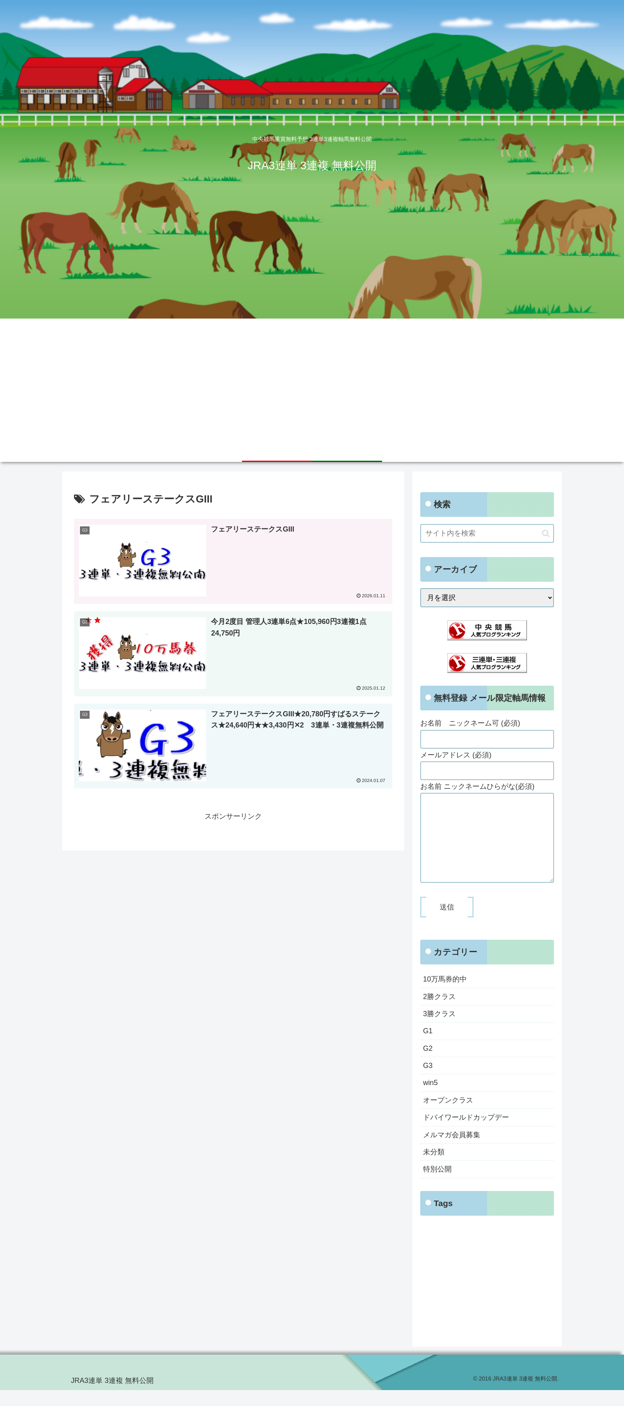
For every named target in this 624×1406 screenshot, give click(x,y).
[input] (487, 533)
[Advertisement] (312, 378)
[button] (546, 533)
